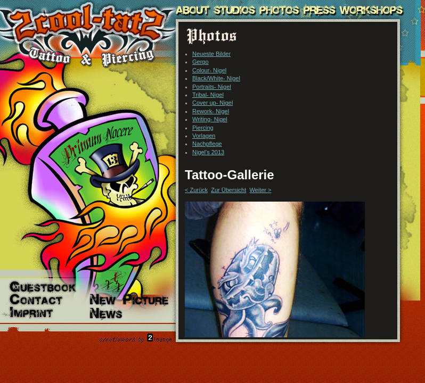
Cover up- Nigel (212, 102)
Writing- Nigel (209, 119)
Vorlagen (203, 135)
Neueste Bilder (211, 54)
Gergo (200, 62)
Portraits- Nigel (211, 87)
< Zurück (196, 190)
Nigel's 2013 (208, 152)
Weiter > (260, 190)
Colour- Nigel (209, 70)
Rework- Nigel (210, 111)
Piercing (203, 127)
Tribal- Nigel (208, 94)
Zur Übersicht (228, 190)
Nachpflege (207, 143)
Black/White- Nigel (216, 78)
